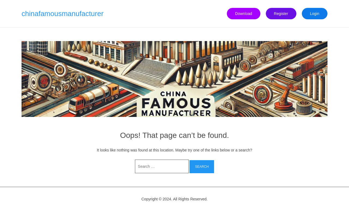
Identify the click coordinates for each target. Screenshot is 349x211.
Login (314, 13)
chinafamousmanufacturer (63, 14)
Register (281, 13)
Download (243, 13)
